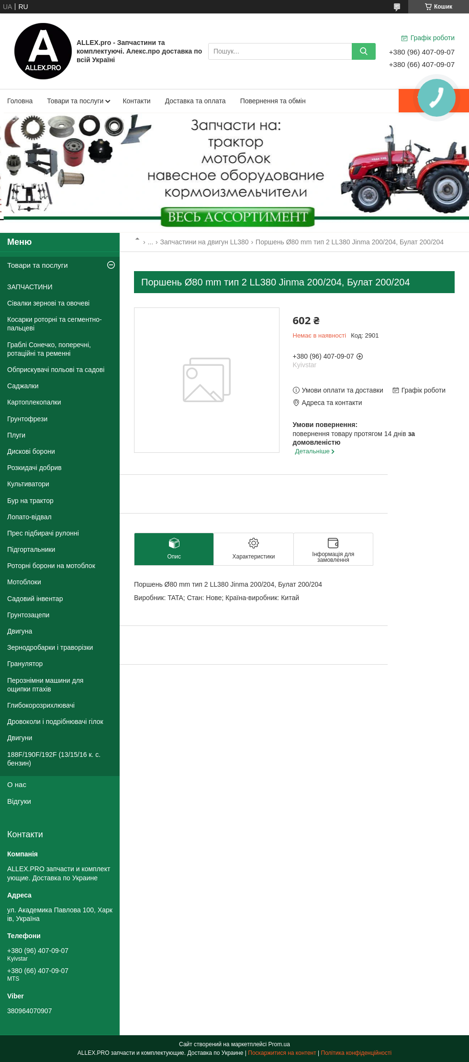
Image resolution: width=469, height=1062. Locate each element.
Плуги (16, 435)
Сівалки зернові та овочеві (48, 303)
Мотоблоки (24, 582)
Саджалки (23, 386)
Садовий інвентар (35, 598)
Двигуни (19, 738)
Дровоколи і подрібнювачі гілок (55, 721)
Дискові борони (31, 451)
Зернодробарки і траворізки (50, 647)
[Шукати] (364, 51)
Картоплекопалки (34, 402)
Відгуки (19, 801)
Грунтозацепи (28, 615)
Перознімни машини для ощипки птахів (45, 685)
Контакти (136, 101)
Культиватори (28, 484)
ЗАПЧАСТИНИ (30, 287)
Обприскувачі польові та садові (55, 369)
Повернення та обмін (273, 101)
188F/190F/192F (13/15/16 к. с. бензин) (53, 759)
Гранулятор (25, 664)
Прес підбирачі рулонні (43, 533)
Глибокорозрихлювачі (41, 705)
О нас (16, 784)
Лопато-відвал (29, 517)
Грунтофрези (27, 419)
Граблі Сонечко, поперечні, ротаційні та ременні (49, 349)
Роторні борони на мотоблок (51, 565)
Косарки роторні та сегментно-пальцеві (54, 324)
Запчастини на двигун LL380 (204, 242)
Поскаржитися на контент (282, 1053)
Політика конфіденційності (356, 1053)
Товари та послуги (75, 101)
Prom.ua (279, 1044)
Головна (20, 101)
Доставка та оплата (195, 101)
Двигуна (19, 631)
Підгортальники (31, 549)
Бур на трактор (30, 500)
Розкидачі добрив (34, 467)
